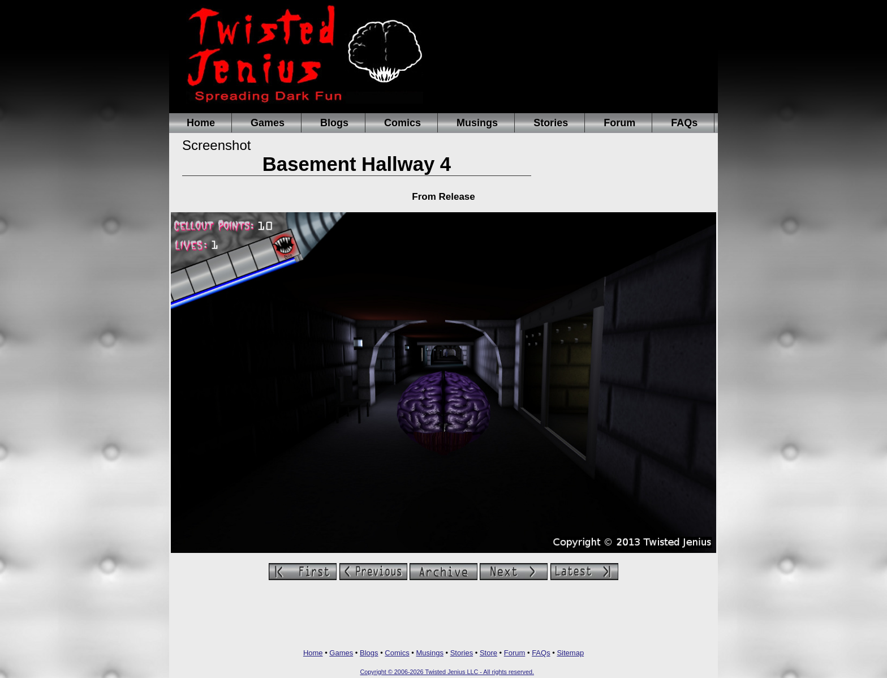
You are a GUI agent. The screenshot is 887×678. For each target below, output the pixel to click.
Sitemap (570, 653)
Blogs (334, 122)
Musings (477, 122)
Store (488, 653)
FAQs (684, 122)
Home (201, 122)
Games (268, 122)
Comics (402, 122)
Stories (550, 122)
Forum (619, 122)
